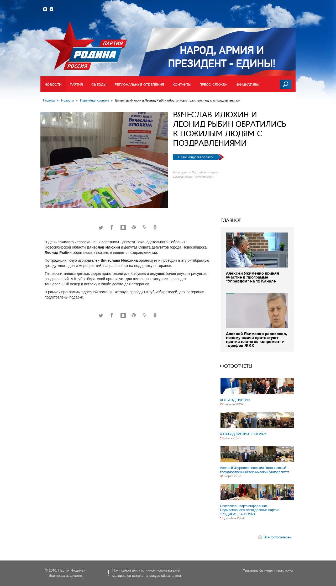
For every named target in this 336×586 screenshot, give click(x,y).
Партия (76, 85)
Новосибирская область (196, 157)
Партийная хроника (94, 100)
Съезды (98, 85)
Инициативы (247, 85)
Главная (49, 100)
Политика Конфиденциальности (268, 571)
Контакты (181, 85)
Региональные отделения (139, 85)
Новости (53, 85)
